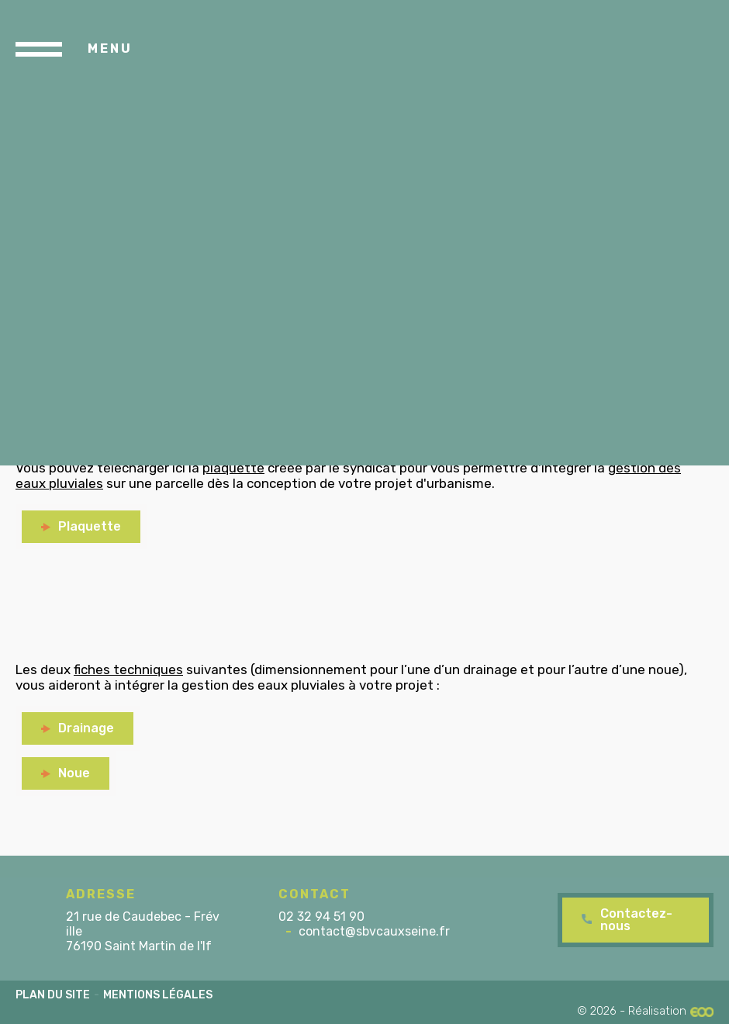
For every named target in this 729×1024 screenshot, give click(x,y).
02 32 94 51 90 (321, 916)
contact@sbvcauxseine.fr (374, 931)
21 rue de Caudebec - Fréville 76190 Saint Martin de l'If (142, 931)
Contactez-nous (636, 919)
